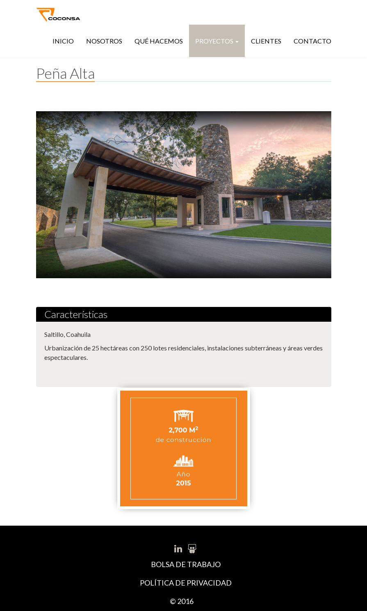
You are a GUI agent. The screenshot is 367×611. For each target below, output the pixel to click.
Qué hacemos (158, 41)
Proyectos (217, 41)
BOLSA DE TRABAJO (186, 564)
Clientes (266, 41)
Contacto (312, 41)
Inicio (63, 41)
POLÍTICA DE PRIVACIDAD (186, 582)
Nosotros (104, 41)
